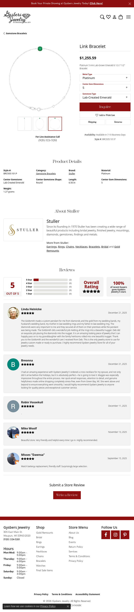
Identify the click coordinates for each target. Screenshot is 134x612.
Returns (118, 122)
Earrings (52, 246)
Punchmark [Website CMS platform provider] (73, 605)
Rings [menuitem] (39, 542)
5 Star (29, 279)
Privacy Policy (76, 561)
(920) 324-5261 (47, 140)
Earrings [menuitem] (40, 547)
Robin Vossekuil (32, 402)
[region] (39, 79)
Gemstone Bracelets (16, 33)
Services (73, 551)
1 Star (29, 293)
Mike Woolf (29, 428)
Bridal (104, 246)
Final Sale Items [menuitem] (44, 570)
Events (72, 542)
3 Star (29, 286)
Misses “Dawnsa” (33, 455)
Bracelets (94, 246)
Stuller (72, 173)
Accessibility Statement (88, 594)
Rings (61, 246)
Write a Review (67, 495)
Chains (70, 246)
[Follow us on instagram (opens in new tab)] (115, 534)
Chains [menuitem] (40, 556)
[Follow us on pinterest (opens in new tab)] (125, 534)
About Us (74, 533)
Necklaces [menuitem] (41, 551)
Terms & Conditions (79, 556)
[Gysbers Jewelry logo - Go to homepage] (17, 17)
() (70, 279)
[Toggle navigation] (128, 17)
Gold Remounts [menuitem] (44, 533)
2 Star (29, 290)
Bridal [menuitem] (39, 537)
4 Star (29, 283)
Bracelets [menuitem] (41, 561)
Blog (71, 537)
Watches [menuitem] (40, 566)
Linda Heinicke (31, 309)
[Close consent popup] (68, 606)
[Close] (130, 4)
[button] (102, 16)
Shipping (92, 122)
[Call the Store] (11, 539)
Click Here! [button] (96, 3)
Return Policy (76, 547)
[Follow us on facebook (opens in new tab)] (105, 534)
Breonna (27, 360)
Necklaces (81, 246)
